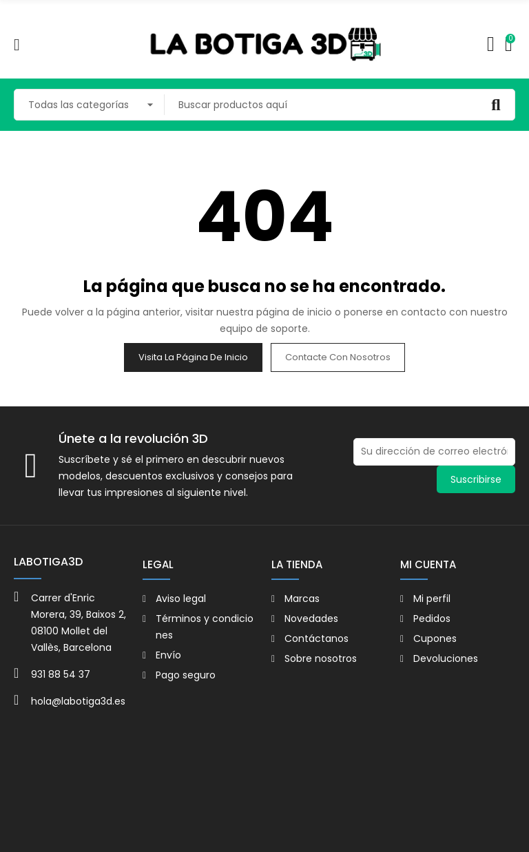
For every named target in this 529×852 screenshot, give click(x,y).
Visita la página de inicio (193, 357)
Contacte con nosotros (338, 357)
